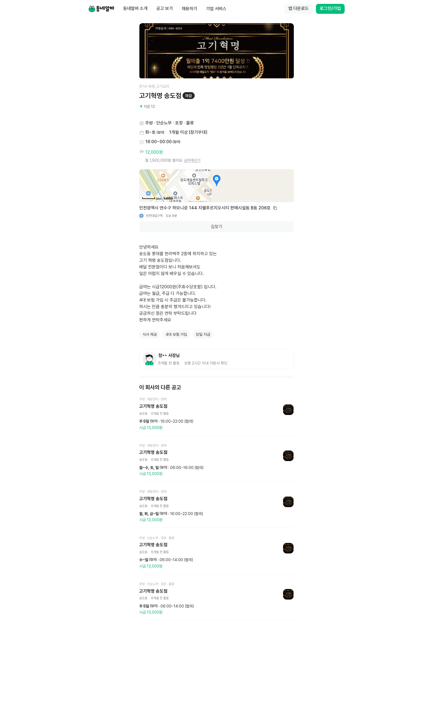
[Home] (101, 9)
